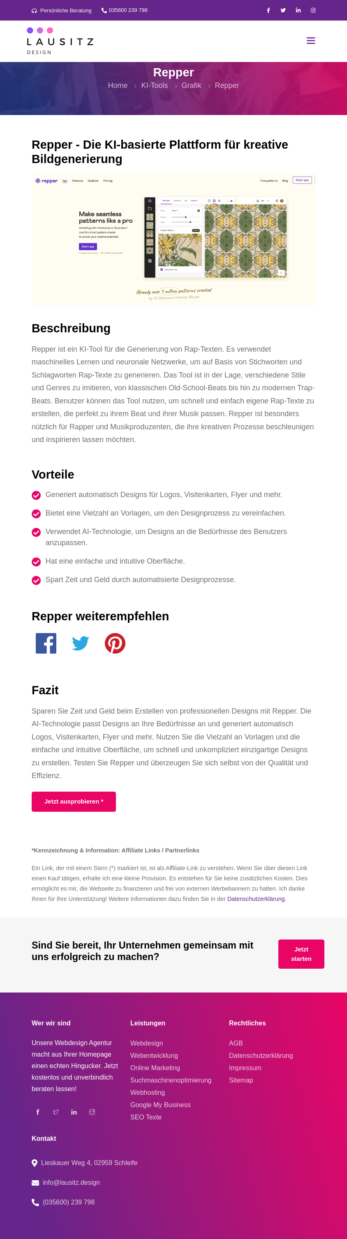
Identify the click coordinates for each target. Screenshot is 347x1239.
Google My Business (160, 1104)
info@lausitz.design (71, 1182)
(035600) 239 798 (69, 1202)
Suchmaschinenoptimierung (170, 1080)
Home (117, 85)
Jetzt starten (301, 954)
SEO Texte (146, 1117)
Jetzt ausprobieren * (73, 801)
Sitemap (241, 1080)
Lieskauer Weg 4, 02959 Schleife (89, 1162)
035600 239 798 (124, 10)
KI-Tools (154, 85)
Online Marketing (155, 1067)
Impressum (245, 1067)
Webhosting (147, 1092)
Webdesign (146, 1043)
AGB (236, 1043)
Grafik (191, 85)
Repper (227, 85)
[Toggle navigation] (311, 41)
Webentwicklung (154, 1055)
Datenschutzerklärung (256, 899)
